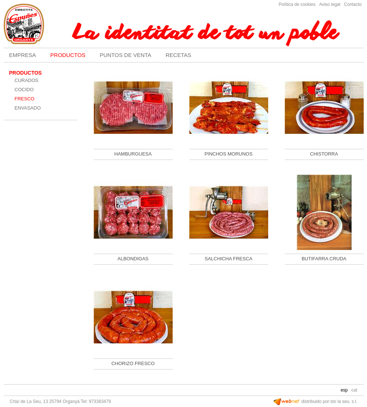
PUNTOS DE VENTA (125, 55)
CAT (354, 390)
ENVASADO (28, 108)
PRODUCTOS (68, 55)
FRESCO (25, 98)
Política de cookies (297, 4)
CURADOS (27, 80)
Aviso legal (330, 4)
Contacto (352, 4)
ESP (344, 390)
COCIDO (24, 89)
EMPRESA (22, 55)
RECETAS (178, 55)
